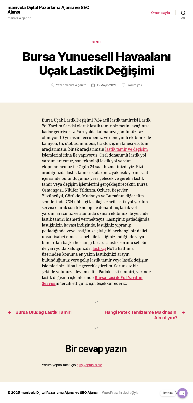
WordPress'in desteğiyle (120, 392)
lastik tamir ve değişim (126, 149)
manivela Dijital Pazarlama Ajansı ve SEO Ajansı (48, 9)
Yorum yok (134, 85)
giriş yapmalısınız (89, 365)
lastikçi (99, 248)
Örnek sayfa (160, 13)
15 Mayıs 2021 (106, 85)
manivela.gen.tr (75, 85)
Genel (97, 42)
